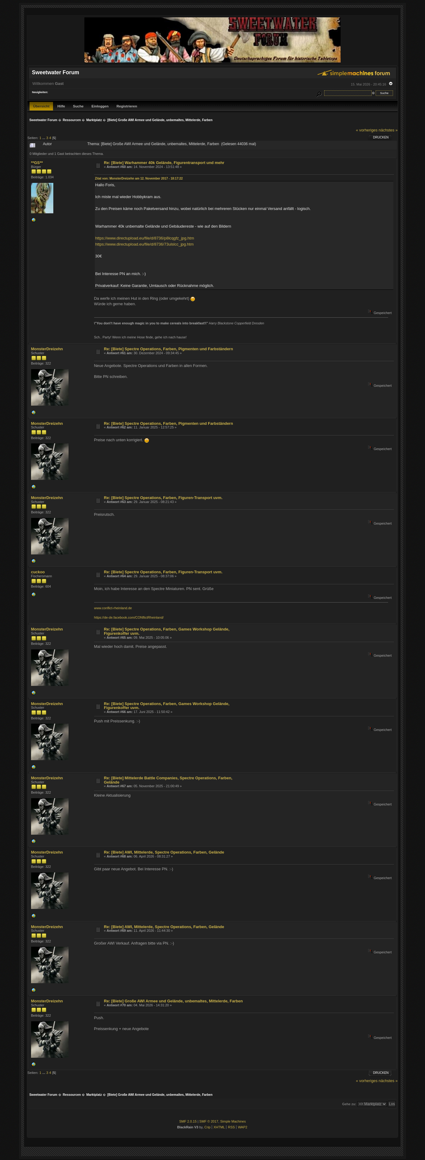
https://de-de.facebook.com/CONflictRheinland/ (129, 617)
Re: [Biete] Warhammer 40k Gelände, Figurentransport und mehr (164, 162)
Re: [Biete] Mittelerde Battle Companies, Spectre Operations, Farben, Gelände (168, 780)
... (44, 138)
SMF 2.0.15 (188, 1121)
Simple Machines (233, 1121)
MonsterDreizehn (47, 349)
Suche (78, 106)
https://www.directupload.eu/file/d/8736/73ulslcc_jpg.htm (144, 244)
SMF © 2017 (208, 1121)
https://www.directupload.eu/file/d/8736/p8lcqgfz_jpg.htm (144, 238)
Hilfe (61, 106)
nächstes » (388, 130)
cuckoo (38, 572)
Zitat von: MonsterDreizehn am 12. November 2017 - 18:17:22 (139, 178)
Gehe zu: (349, 1104)
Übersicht (41, 106)
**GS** (37, 162)
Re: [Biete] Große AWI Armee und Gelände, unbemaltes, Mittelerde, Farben (173, 1001)
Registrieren (126, 106)
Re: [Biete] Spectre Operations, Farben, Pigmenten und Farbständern (168, 349)
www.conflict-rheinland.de (113, 608)
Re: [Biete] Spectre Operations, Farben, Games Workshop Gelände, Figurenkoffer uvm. (166, 631)
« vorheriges (366, 130)
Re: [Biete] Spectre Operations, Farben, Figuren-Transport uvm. (163, 497)
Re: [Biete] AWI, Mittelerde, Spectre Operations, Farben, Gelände (164, 852)
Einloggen (99, 106)
